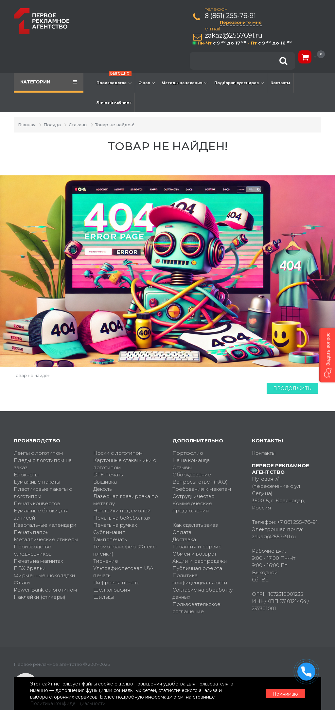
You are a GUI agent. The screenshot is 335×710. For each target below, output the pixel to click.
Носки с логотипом (118, 453)
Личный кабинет (114, 102)
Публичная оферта (197, 568)
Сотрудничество (193, 496)
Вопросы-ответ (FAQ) (200, 482)
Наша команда (191, 460)
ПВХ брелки (30, 568)
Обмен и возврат (194, 554)
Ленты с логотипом (38, 453)
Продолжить (292, 388)
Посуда (52, 124)
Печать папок (31, 532)
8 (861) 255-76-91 (230, 15)
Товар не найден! (114, 124)
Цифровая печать (116, 582)
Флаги (22, 582)
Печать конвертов (37, 503)
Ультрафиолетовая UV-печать (123, 571)
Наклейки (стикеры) (39, 597)
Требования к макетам (201, 489)
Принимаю (285, 694)
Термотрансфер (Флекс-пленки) (125, 550)
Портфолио (187, 453)
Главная (27, 124)
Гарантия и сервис (196, 546)
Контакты (280, 82)
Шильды (103, 597)
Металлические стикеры (46, 539)
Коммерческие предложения (192, 507)
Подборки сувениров (239, 83)
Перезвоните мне (241, 22)
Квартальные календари (45, 525)
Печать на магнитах (38, 561)
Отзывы (182, 467)
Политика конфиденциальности (199, 579)
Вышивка (105, 482)
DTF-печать (108, 474)
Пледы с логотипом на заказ (43, 463)
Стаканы (78, 124)
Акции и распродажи (199, 561)
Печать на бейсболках (121, 518)
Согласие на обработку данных (202, 593)
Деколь (102, 489)
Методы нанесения (184, 83)
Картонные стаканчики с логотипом (124, 463)
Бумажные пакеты (37, 482)
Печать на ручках (115, 525)
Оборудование (191, 474)
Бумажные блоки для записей (41, 514)
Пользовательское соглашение (196, 607)
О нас (146, 83)
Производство (114, 79)
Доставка (184, 539)
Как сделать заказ (195, 525)
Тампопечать (110, 539)
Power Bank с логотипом (45, 590)
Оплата (181, 532)
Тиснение (105, 561)
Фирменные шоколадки (44, 575)
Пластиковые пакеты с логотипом (43, 492)
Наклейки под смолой (122, 510)
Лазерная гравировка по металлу (125, 499)
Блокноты (26, 474)
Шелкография (112, 590)
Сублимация (109, 532)
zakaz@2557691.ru (233, 35)
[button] (327, 355)
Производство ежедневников (33, 550)
